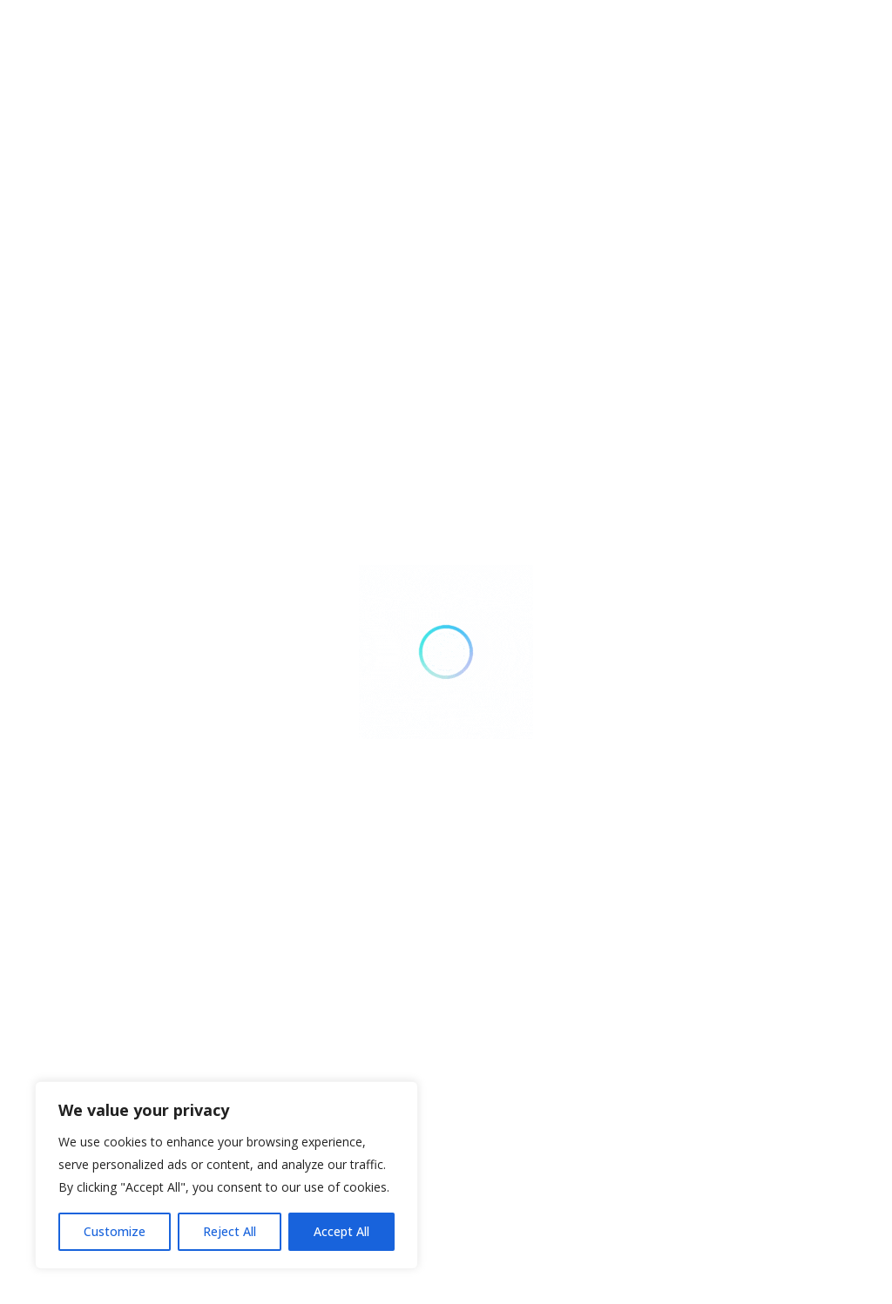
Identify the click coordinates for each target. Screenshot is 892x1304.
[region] (226, 1175)
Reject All (229, 1231)
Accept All (341, 1231)
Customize (114, 1231)
